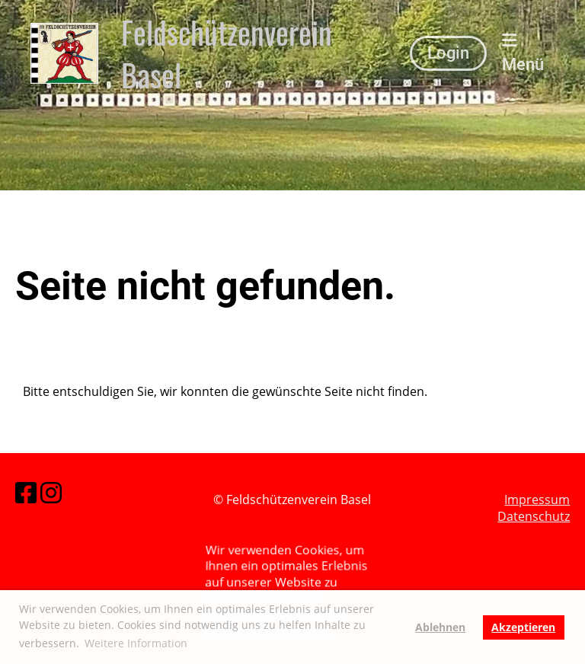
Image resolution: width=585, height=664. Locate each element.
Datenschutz (533, 517)
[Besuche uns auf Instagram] (51, 492)
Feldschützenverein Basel (226, 53)
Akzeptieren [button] (523, 627)
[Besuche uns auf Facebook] (26, 492)
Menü (523, 53)
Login (448, 52)
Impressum (537, 499)
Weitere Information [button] (136, 643)
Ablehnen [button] (440, 627)
